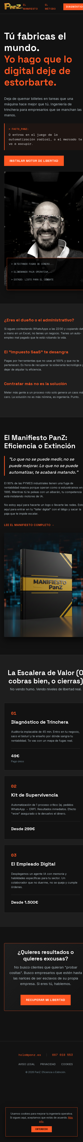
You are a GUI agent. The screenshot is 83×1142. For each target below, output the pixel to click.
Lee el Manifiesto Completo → (29, 525)
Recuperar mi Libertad (45, 1000)
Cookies (67, 1064)
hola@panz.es (29, 1054)
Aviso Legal (26, 1064)
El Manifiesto (30, 6)
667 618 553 (62, 1054)
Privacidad (48, 1064)
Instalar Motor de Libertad (34, 161)
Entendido (41, 1129)
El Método (50, 6)
